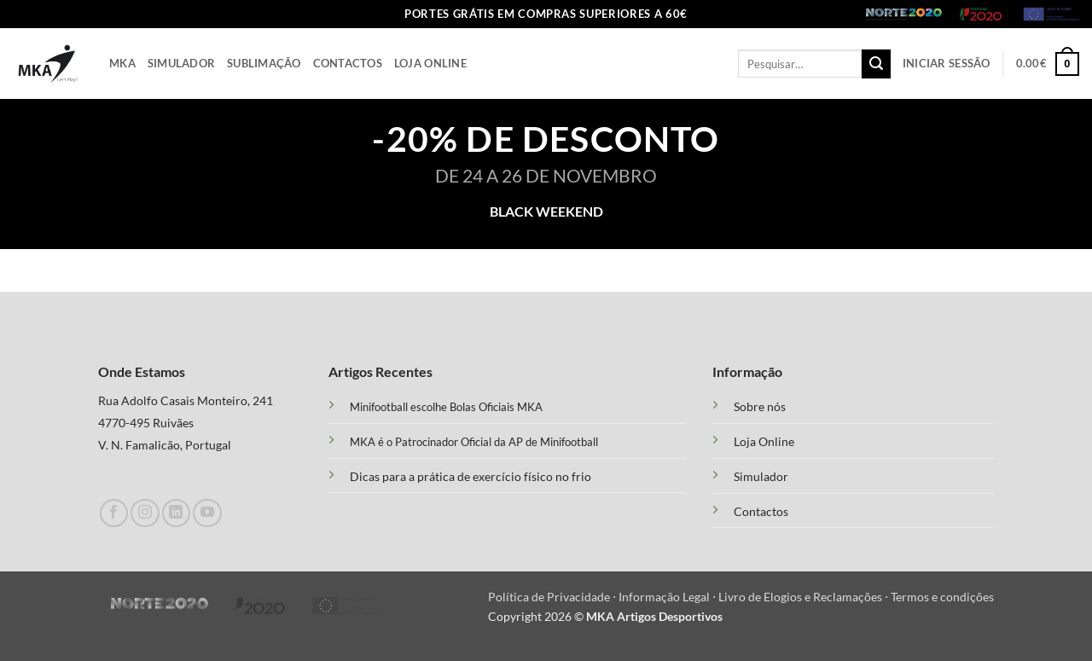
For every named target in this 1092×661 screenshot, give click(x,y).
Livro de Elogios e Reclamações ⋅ (804, 596)
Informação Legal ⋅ (668, 596)
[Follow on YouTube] (207, 513)
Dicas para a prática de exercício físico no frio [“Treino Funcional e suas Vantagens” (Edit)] (470, 476)
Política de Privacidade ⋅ (553, 596)
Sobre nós (760, 407)
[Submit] (876, 63)
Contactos (347, 63)
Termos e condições (942, 596)
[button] (946, 63)
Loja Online (430, 63)
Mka (122, 63)
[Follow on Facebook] (114, 513)
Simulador (181, 63)
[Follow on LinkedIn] (176, 513)
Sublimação (264, 63)
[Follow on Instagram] (145, 513)
